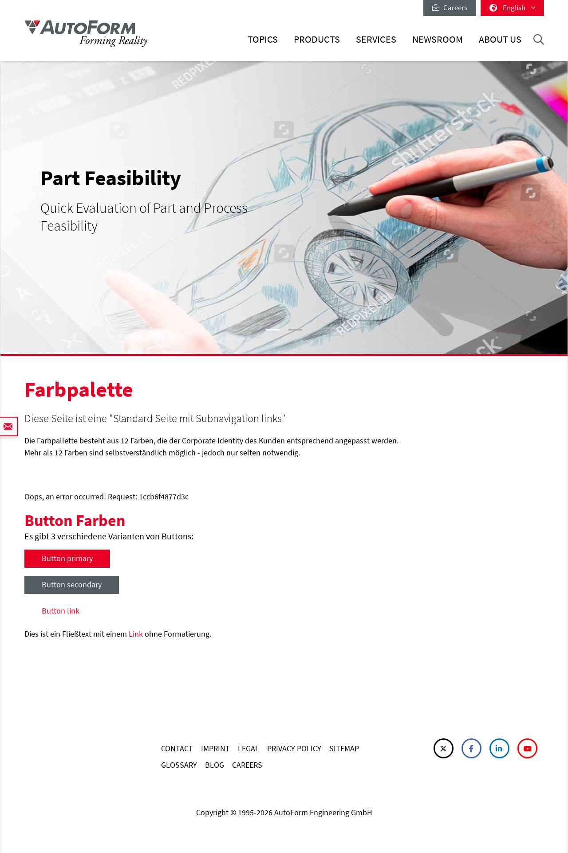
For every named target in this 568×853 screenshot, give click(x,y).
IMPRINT (215, 748)
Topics (263, 39)
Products (317, 39)
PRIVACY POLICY (294, 748)
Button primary (67, 558)
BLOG (214, 765)
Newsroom (437, 39)
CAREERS (247, 765)
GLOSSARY (179, 765)
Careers (449, 7)
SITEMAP (344, 748)
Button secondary (72, 584)
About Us (500, 39)
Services (376, 39)
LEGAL (248, 748)
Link (136, 634)
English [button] (512, 7)
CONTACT (177, 748)
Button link (60, 611)
